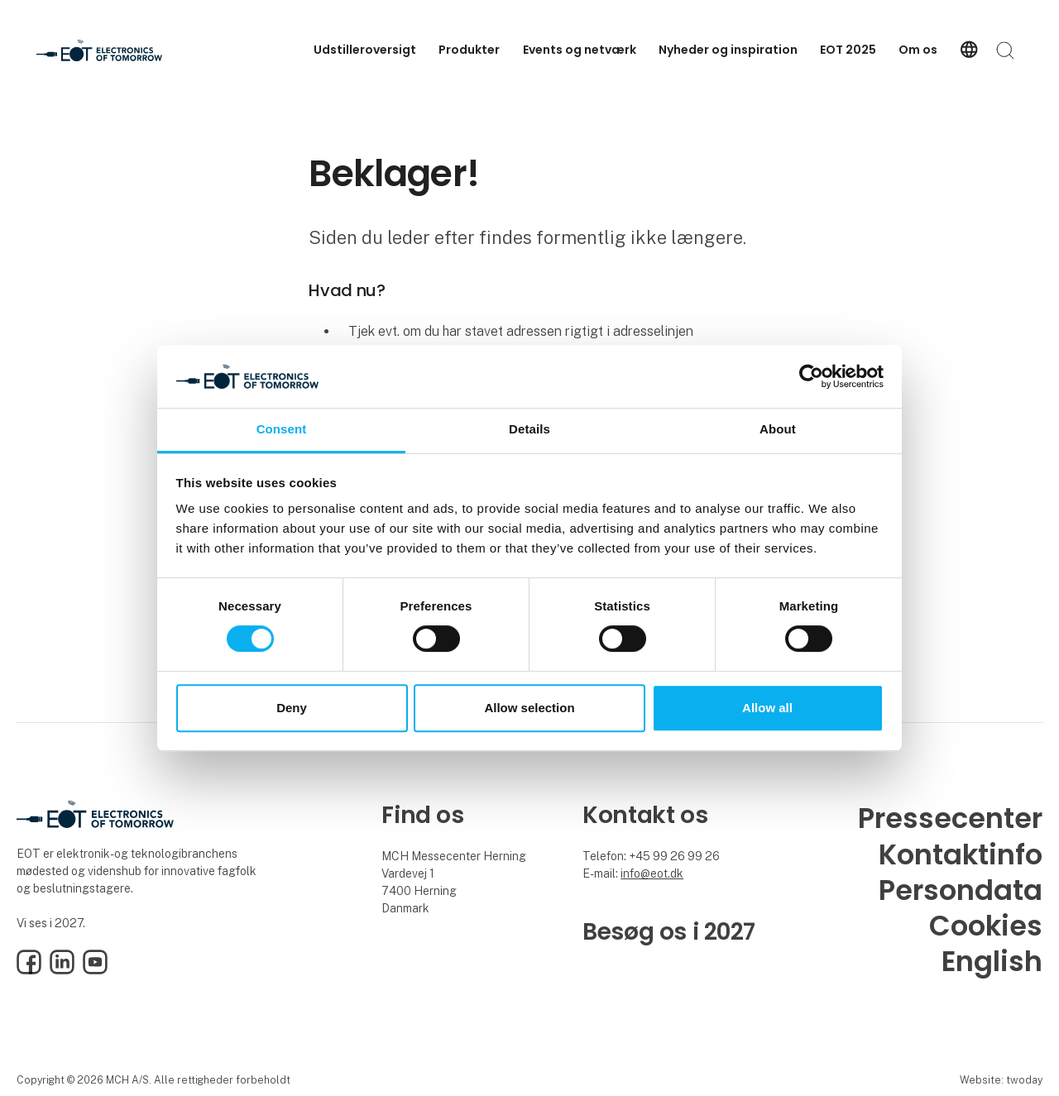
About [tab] (778, 430)
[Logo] (102, 50)
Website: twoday (1001, 1080)
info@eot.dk (652, 873)
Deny (291, 708)
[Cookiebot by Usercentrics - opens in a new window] (811, 376)
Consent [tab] (281, 430)
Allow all (767, 708)
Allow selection (529, 708)
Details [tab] (529, 430)
